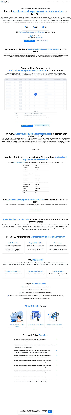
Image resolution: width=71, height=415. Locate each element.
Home (22, 8)
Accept (50, 411)
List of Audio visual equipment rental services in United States (36, 286)
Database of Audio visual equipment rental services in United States (36, 292)
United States (31, 8)
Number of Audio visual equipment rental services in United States (24, 295)
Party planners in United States (54, 324)
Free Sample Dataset (41, 40)
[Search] (35, 145)
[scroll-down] (35, 61)
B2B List (26, 8)
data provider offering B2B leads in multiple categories (30, 262)
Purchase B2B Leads (29, 40)
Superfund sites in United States (35, 324)
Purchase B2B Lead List (35, 210)
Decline (44, 411)
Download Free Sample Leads (42, 125)
